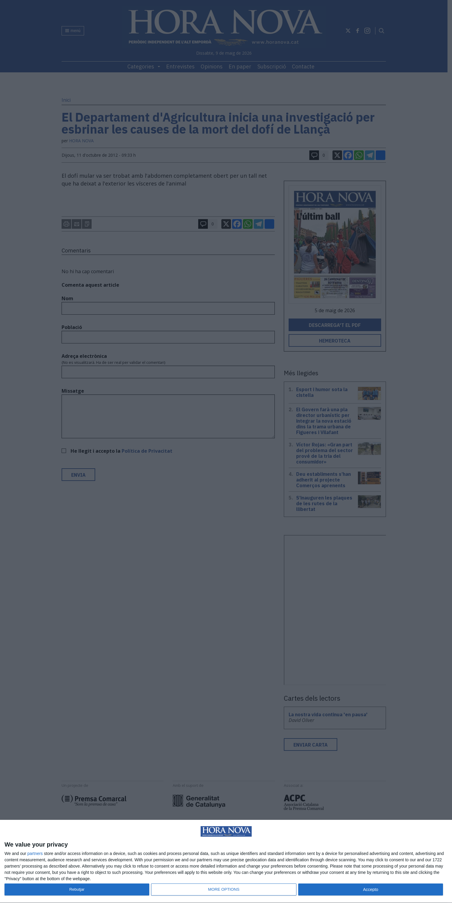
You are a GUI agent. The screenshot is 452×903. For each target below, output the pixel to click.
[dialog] (226, 861)
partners (35, 853)
